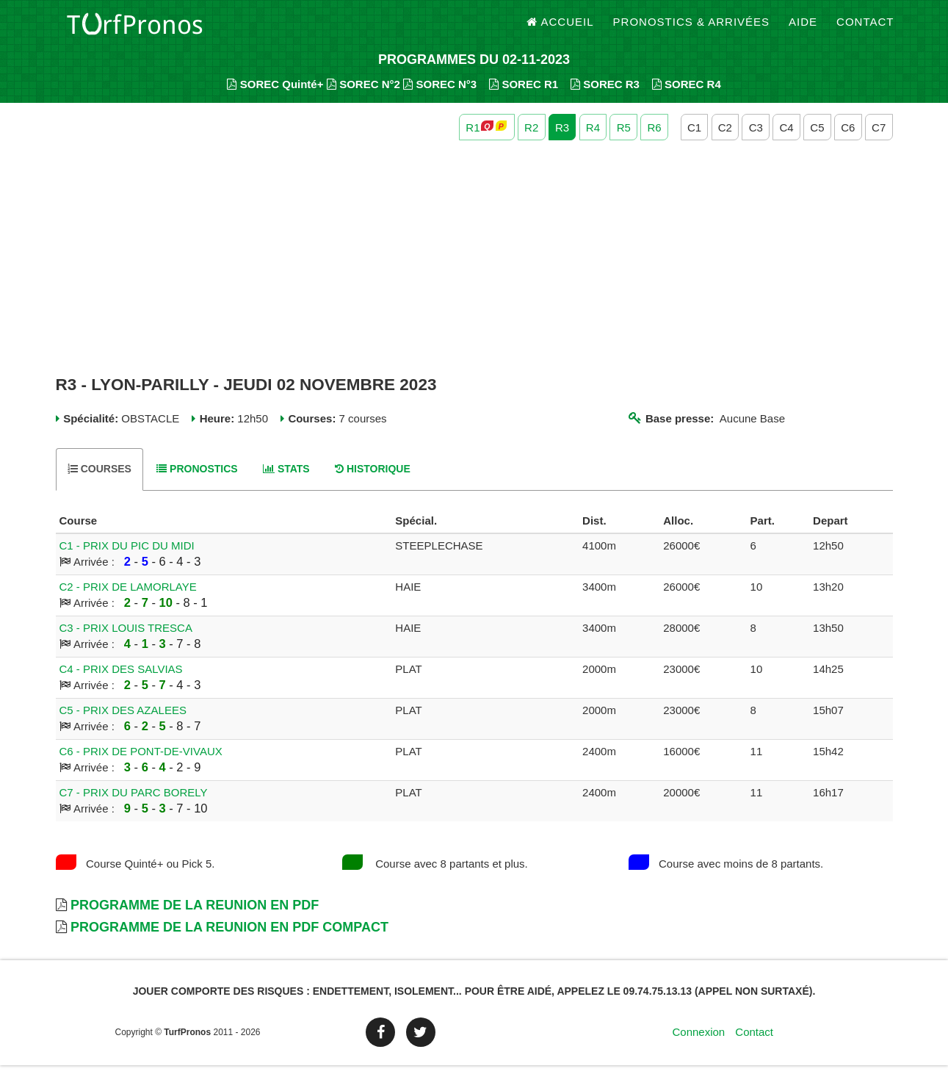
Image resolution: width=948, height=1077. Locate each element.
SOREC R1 (523, 96)
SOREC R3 (605, 96)
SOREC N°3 (440, 96)
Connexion (698, 1043)
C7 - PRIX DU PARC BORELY (133, 804)
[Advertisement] (474, 270)
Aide (803, 29)
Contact (865, 29)
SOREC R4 (686, 96)
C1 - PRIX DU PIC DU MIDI (127, 557)
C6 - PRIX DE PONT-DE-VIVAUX (140, 763)
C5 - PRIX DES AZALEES (123, 722)
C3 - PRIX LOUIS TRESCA (125, 639)
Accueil (560, 29)
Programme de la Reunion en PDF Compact (229, 939)
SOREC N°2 (363, 96)
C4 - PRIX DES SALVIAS (121, 680)
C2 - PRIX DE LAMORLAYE (128, 598)
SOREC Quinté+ (275, 96)
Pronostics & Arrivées (691, 29)
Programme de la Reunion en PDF (194, 916)
